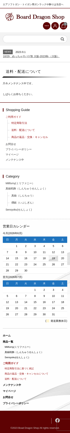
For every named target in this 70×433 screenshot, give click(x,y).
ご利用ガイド (13, 116)
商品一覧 (8, 341)
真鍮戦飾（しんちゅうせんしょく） (26, 188)
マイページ (12, 154)
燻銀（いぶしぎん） (23, 202)
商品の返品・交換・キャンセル (29, 137)
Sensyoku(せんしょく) (19, 209)
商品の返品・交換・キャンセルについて (26, 373)
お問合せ (11, 144)
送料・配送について (23, 129)
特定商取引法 (19, 122)
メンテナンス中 (15, 159)
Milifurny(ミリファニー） (20, 183)
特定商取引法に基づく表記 (19, 368)
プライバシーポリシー (19, 149)
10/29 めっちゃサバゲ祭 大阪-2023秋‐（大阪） (31, 56)
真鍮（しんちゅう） (23, 195)
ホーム (7, 335)
